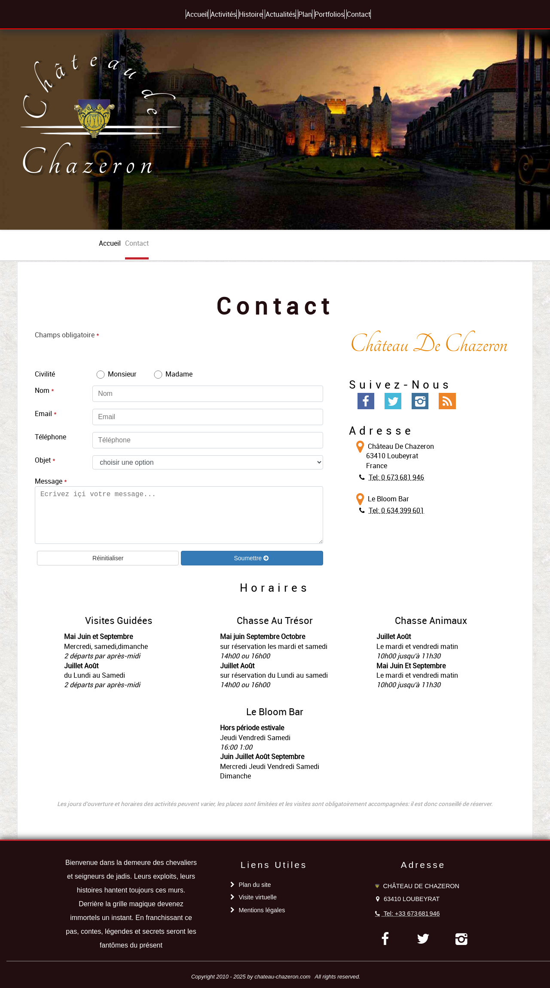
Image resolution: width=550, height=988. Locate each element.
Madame (172, 374)
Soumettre (248, 558)
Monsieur (116, 374)
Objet (43, 460)
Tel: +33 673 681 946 (412, 913)
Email (43, 413)
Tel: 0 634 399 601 (396, 510)
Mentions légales (261, 910)
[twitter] (423, 939)
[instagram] (461, 939)
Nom (42, 390)
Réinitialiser (107, 558)
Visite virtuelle (257, 897)
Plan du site (254, 884)
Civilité (45, 374)
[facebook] (384, 939)
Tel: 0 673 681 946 (396, 477)
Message (48, 481)
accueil (110, 243)
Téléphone (50, 437)
